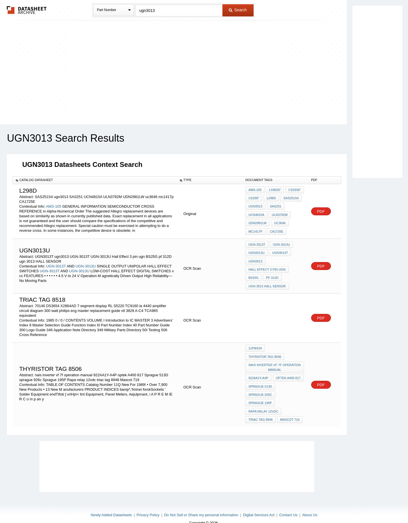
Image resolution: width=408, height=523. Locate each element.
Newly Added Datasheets (111, 504)
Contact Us (288, 504)
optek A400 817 (287, 371)
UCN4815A (256, 214)
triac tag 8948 (260, 409)
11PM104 (255, 343)
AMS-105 (53, 206)
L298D (270, 199)
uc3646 (279, 222)
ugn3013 (255, 206)
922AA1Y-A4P (258, 371)
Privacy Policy (148, 504)
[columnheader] (95, 180)
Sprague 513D (260, 378)
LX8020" (274, 191)
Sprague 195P (260, 394)
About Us (309, 504)
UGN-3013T (56, 263)
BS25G (253, 274)
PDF (321, 211)
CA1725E (276, 229)
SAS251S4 (290, 199)
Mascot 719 (289, 409)
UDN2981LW (257, 222)
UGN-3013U (85, 263)
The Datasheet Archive (27, 10)
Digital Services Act (259, 504)
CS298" (253, 199)
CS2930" (294, 191)
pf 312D (271, 274)
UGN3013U (256, 251)
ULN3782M (279, 214)
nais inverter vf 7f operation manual (275, 361)
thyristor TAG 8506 (264, 351)
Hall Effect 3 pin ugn (267, 266)
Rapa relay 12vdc (263, 401)
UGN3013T (280, 251)
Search (238, 10)
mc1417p (255, 229)
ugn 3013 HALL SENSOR (267, 282)
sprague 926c (260, 386)
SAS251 (275, 206)
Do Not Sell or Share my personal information (201, 504)
